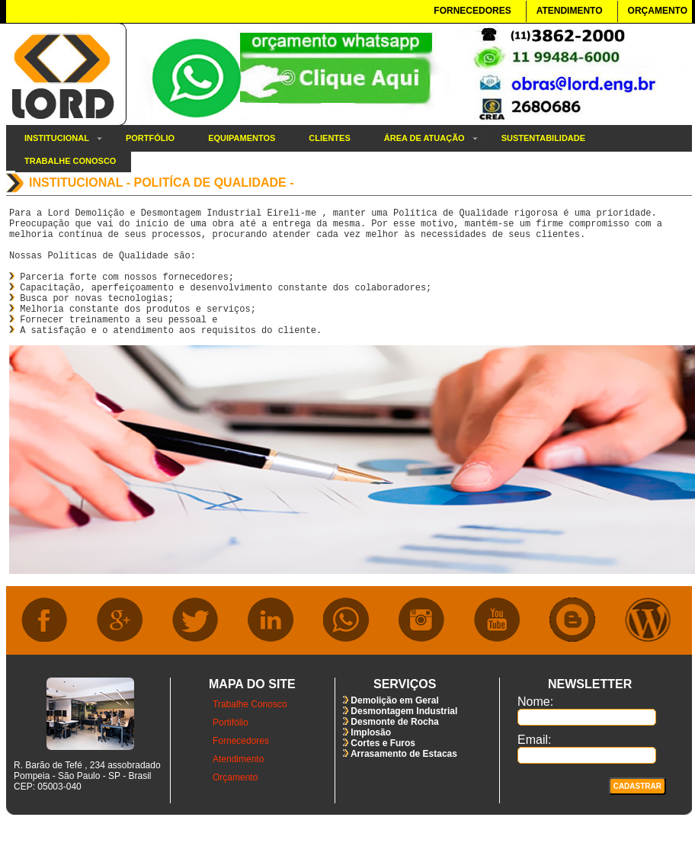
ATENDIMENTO (569, 10)
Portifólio (230, 750)
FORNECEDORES (472, 10)
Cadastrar (637, 813)
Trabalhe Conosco (250, 731)
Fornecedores (241, 768)
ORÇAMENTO (657, 10)
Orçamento (235, 805)
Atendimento (238, 786)
